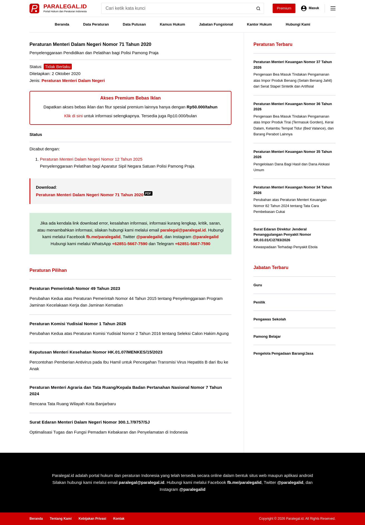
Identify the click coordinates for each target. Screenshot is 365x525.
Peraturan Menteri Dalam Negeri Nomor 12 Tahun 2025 (91, 159)
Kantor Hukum (259, 24)
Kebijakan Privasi (92, 519)
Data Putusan (134, 24)
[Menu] (333, 8)
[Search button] (258, 8)
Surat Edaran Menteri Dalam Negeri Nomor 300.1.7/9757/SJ (89, 422)
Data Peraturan (96, 24)
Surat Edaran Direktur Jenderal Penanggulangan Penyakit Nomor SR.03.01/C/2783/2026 (282, 234)
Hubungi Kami (298, 24)
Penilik (259, 302)
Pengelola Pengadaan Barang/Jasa (283, 353)
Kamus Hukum (172, 24)
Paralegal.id (65, 6)
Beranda (62, 24)
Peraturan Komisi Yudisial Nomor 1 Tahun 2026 (77, 323)
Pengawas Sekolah (269, 319)
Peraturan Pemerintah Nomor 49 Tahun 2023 (74, 288)
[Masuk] (310, 8)
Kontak (119, 519)
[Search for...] (177, 8)
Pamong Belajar (267, 336)
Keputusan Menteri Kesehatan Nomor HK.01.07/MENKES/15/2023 (95, 352)
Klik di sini (73, 115)
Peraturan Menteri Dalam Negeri (73, 80)
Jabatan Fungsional (216, 24)
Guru (257, 285)
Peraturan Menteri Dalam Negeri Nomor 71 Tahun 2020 (94, 194)
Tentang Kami (60, 519)
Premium (284, 8)
